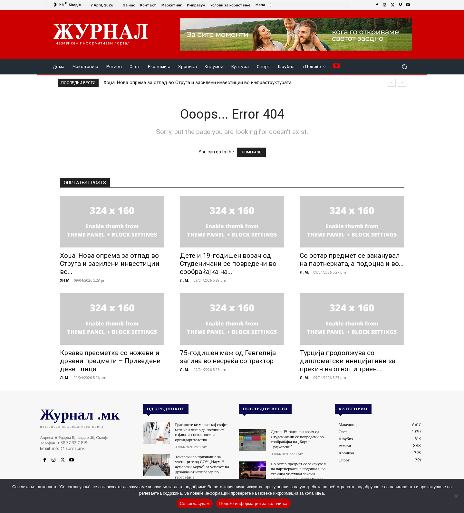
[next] (402, 83)
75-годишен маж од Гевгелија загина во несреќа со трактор (228, 357)
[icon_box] (264, 5)
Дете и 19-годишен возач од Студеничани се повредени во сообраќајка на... (228, 264)
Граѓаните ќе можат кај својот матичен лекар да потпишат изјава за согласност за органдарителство (201, 432)
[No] (456, 496)
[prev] (392, 83)
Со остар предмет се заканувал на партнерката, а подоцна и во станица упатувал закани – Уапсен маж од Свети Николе (298, 471)
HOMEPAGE (251, 152)
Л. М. (184, 280)
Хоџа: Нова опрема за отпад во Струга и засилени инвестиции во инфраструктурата (197, 82)
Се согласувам (195, 503)
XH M (65, 280)
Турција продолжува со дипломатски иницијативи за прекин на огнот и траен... (347, 361)
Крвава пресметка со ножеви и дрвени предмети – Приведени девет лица (110, 361)
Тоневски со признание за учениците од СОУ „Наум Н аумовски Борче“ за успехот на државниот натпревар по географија (202, 466)
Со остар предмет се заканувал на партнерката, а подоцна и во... (352, 259)
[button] (404, 66)
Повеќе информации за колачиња (253, 503)
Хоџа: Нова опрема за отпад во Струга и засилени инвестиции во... (110, 264)
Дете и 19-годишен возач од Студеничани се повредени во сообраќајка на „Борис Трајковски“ (297, 439)
